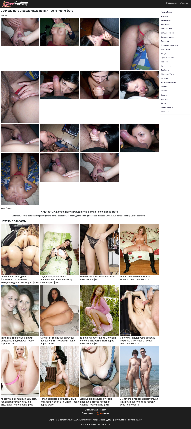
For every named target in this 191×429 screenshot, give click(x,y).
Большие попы (167, 29)
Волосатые (165, 49)
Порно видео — (89, 413)
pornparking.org (67, 420)
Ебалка (4, 15)
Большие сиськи (167, 33)
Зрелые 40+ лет (167, 58)
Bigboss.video (172, 3)
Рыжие (164, 91)
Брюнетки (165, 41)
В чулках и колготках (169, 45)
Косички (164, 62)
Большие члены (167, 37)
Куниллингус (166, 66)
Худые (163, 103)
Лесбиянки (165, 70)
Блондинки (165, 25)
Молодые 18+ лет (168, 74)
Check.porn (101, 410)
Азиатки (164, 16)
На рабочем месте (168, 83)
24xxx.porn (90, 410)
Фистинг (164, 99)
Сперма (164, 95)
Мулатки (164, 78)
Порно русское (167, 107)
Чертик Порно (166, 12)
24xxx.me (184, 3)
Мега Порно (6, 208)
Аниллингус (166, 20)
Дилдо (163, 54)
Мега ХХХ (165, 111)
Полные (164, 87)
